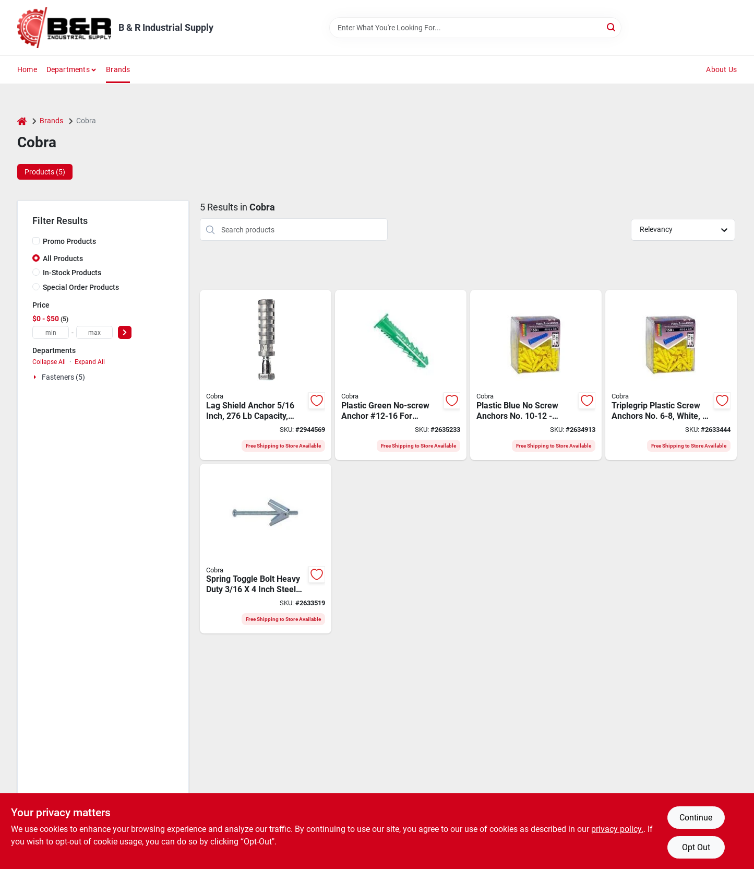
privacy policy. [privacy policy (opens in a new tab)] (617, 829)
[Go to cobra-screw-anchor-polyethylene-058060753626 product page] (536, 375)
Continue (695, 818)
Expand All (90, 362)
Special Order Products (81, 287)
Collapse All (49, 362)
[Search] (611, 27)
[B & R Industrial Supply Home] (64, 27)
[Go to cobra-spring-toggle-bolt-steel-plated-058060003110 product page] (265, 549)
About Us (721, 69)
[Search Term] (475, 27)
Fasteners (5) (63, 377)
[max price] (94, 332)
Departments (68, 69)
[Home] (22, 120)
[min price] (50, 332)
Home (27, 69)
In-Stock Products (72, 272)
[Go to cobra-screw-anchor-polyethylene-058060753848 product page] (400, 375)
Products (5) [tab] (45, 172)
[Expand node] (36, 377)
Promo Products (69, 241)
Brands (118, 69)
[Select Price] (124, 332)
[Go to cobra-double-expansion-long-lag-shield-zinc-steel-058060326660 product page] (265, 375)
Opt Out (696, 847)
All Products (63, 258)
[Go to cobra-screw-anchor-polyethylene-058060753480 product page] (671, 375)
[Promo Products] (36, 240)
